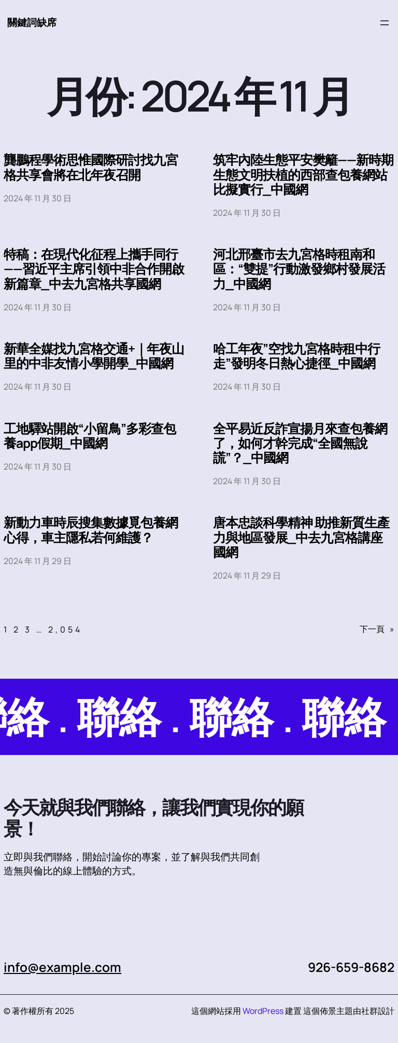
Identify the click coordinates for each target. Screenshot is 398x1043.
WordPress (263, 1011)
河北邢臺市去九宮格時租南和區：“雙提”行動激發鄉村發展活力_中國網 (299, 269)
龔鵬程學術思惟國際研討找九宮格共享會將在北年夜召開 (91, 167)
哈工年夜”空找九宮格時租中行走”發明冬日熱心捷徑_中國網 (296, 355)
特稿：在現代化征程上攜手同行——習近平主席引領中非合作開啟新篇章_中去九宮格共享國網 (94, 269)
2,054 (65, 629)
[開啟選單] (384, 23)
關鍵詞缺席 (31, 22)
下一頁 (377, 629)
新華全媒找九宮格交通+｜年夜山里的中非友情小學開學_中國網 (94, 355)
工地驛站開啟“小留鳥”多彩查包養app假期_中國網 (90, 435)
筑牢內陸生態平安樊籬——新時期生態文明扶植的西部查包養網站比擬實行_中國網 (303, 175)
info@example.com (62, 967)
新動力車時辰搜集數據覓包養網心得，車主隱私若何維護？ (91, 529)
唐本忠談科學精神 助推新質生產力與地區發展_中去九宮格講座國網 (301, 537)
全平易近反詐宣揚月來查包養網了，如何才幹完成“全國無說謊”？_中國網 (300, 443)
